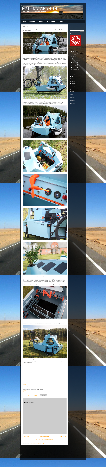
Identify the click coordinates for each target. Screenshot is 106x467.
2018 (73, 74)
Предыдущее (63, 436)
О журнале (32, 21)
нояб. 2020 (75, 53)
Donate (61, 21)
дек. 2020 (75, 51)
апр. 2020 (75, 65)
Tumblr (72, 99)
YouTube (73, 103)
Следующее (26, 436)
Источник (24, 384)
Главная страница (44, 436)
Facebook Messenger (75, 102)
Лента (24, 21)
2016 (73, 78)
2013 (73, 83)
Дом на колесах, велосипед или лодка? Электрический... (78, 59)
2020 (73, 49)
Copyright (40, 21)
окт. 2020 (75, 54)
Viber (24, 391)
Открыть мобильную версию (44, 439)
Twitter (72, 91)
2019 (73, 73)
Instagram (73, 97)
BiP (23, 392)
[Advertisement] (74, 126)
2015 (73, 79)
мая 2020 (75, 64)
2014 (73, 81)
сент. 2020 (75, 56)
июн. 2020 (75, 62)
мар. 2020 (75, 67)
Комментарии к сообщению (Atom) (37, 443)
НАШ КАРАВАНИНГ (40, 9)
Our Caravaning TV (51, 21)
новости (27, 396)
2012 (73, 85)
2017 (73, 76)
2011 (73, 86)
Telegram (24, 390)
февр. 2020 (75, 69)
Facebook (73, 100)
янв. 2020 (75, 70)
